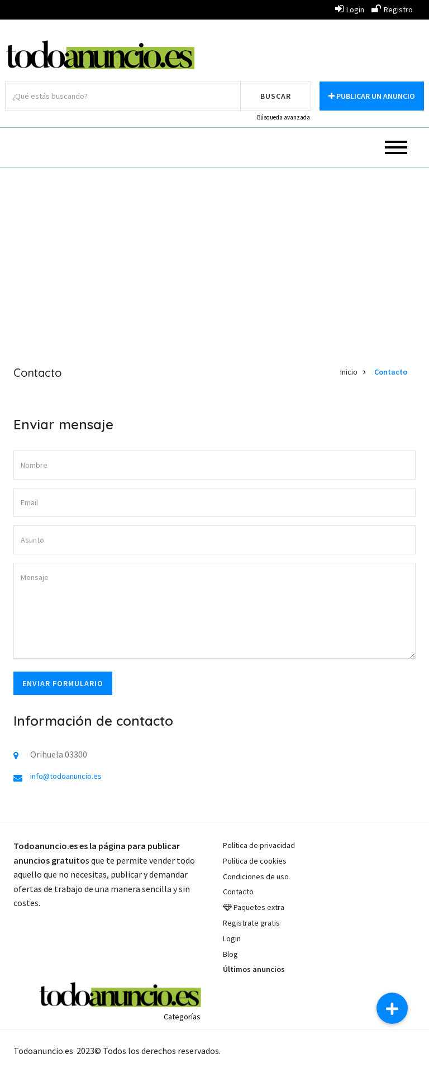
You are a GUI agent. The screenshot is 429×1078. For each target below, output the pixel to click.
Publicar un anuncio (371, 96)
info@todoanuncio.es (66, 776)
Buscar (275, 96)
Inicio (349, 372)
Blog (230, 954)
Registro (392, 9)
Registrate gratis (251, 923)
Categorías (182, 1017)
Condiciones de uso (256, 876)
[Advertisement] (214, 257)
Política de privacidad (259, 845)
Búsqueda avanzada (283, 117)
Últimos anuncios (254, 969)
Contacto (390, 372)
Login (349, 9)
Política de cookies (255, 861)
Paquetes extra (258, 907)
